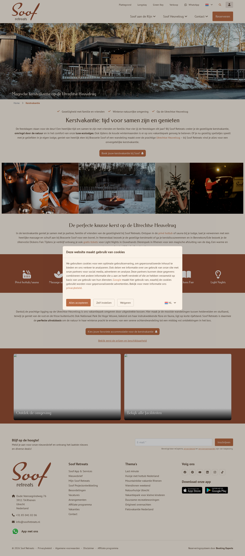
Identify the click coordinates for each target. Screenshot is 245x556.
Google (117, 279)
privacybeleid (74, 288)
